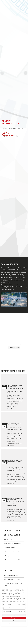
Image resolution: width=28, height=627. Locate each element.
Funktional (8, 604)
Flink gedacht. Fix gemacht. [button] (12, 551)
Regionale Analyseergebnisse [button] (13, 543)
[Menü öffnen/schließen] (25, 1)
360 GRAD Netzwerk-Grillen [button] (12, 579)
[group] (14, 539)
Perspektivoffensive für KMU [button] (12, 560)
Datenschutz (11, 623)
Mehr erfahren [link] (10, 409)
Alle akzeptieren (14, 618)
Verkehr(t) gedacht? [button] (10, 547)
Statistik (8, 608)
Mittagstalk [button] (8, 556)
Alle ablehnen (14, 620)
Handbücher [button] (8, 539)
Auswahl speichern (14, 615)
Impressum (17, 623)
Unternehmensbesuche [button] (11, 575)
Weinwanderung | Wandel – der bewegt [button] (13, 584)
